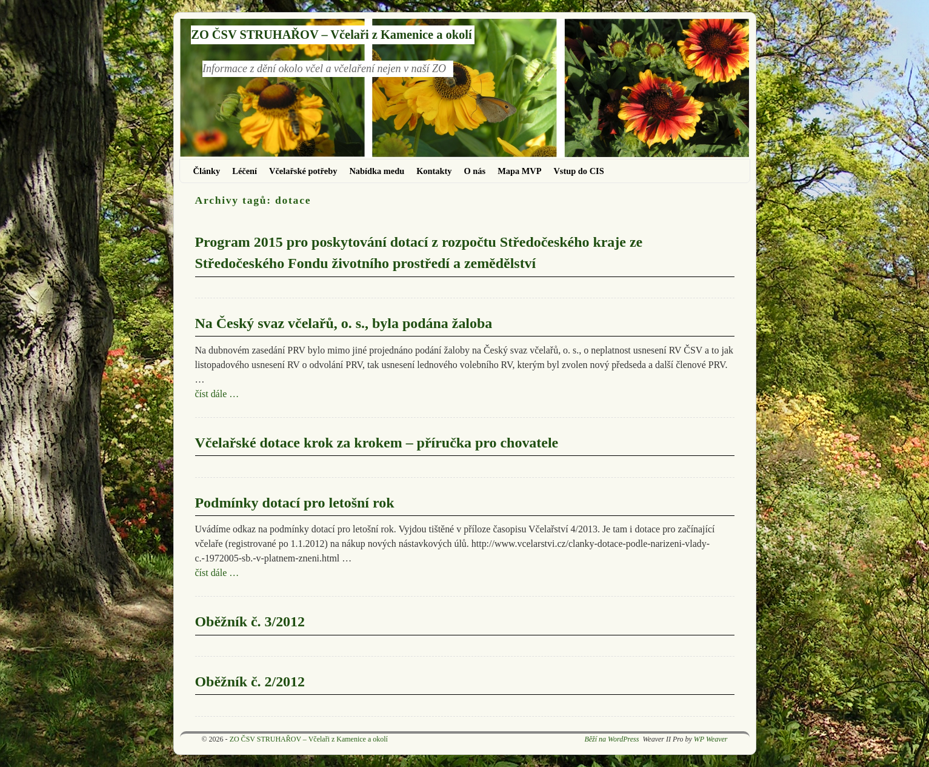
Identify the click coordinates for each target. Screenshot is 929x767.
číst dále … (217, 394)
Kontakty (433, 171)
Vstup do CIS (578, 171)
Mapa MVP (519, 171)
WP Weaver (711, 739)
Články (207, 171)
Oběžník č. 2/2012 (250, 681)
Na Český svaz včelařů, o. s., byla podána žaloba (344, 323)
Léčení (244, 171)
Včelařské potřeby (303, 171)
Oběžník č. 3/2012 (250, 621)
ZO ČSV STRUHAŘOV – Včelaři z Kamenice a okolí (331, 34)
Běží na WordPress (611, 739)
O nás (475, 171)
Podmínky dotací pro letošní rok (295, 503)
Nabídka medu (376, 171)
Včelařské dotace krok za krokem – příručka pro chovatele (377, 442)
